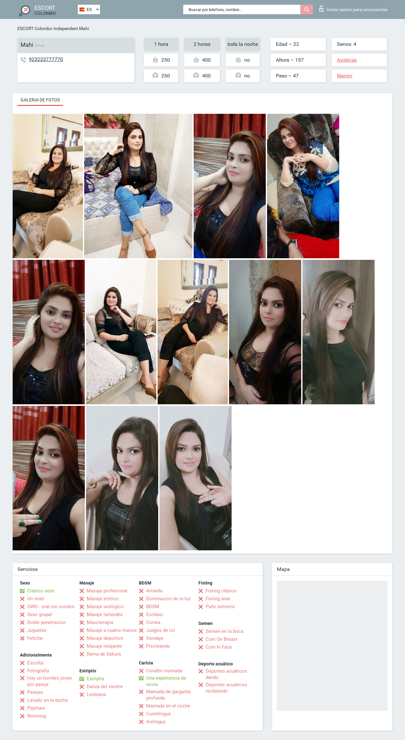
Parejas (35, 692)
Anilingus (156, 722)
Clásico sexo (41, 591)
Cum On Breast (221, 639)
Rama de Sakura (104, 654)
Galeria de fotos (40, 99)
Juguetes (37, 630)
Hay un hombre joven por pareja (49, 681)
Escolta (35, 663)
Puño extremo (220, 606)
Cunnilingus (158, 714)
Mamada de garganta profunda (168, 695)
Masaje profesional (107, 591)
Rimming (36, 716)
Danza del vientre (105, 686)
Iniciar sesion (353, 8)
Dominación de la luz (168, 599)
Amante (154, 591)
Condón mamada (164, 671)
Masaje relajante (104, 646)
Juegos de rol (160, 630)
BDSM (152, 606)
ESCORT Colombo (34, 28)
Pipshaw (36, 708)
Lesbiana (96, 694)
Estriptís (95, 679)
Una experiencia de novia (166, 681)
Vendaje (154, 638)
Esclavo (154, 614)
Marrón (344, 76)
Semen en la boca (224, 631)
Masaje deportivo (105, 638)
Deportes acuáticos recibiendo (226, 688)
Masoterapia (100, 622)
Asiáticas (347, 60)
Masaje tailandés (105, 614)
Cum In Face (219, 647)
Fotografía (38, 671)
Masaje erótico (103, 599)
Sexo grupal (39, 614)
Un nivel (35, 599)
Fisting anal (218, 599)
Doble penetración (46, 622)
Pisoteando (158, 646)
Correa (153, 622)
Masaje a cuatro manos (112, 630)
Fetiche (35, 638)
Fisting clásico (221, 591)
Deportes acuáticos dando (226, 674)
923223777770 (46, 59)
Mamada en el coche (168, 706)
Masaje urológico (105, 606)
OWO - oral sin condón (50, 606)
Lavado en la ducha (47, 700)
